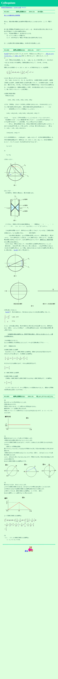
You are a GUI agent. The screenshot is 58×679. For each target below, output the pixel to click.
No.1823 (6, 53)
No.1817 (16, 250)
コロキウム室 (17, 7)
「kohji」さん (17, 56)
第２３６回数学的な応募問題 (12, 15)
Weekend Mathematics (6, 7)
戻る (26, 551)
